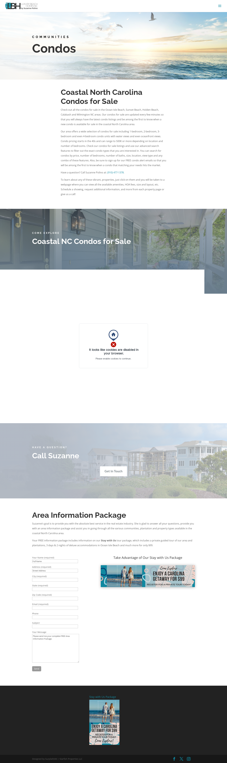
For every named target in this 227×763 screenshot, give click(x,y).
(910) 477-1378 (115, 172)
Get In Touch (113, 471)
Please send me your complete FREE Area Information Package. (55, 648)
